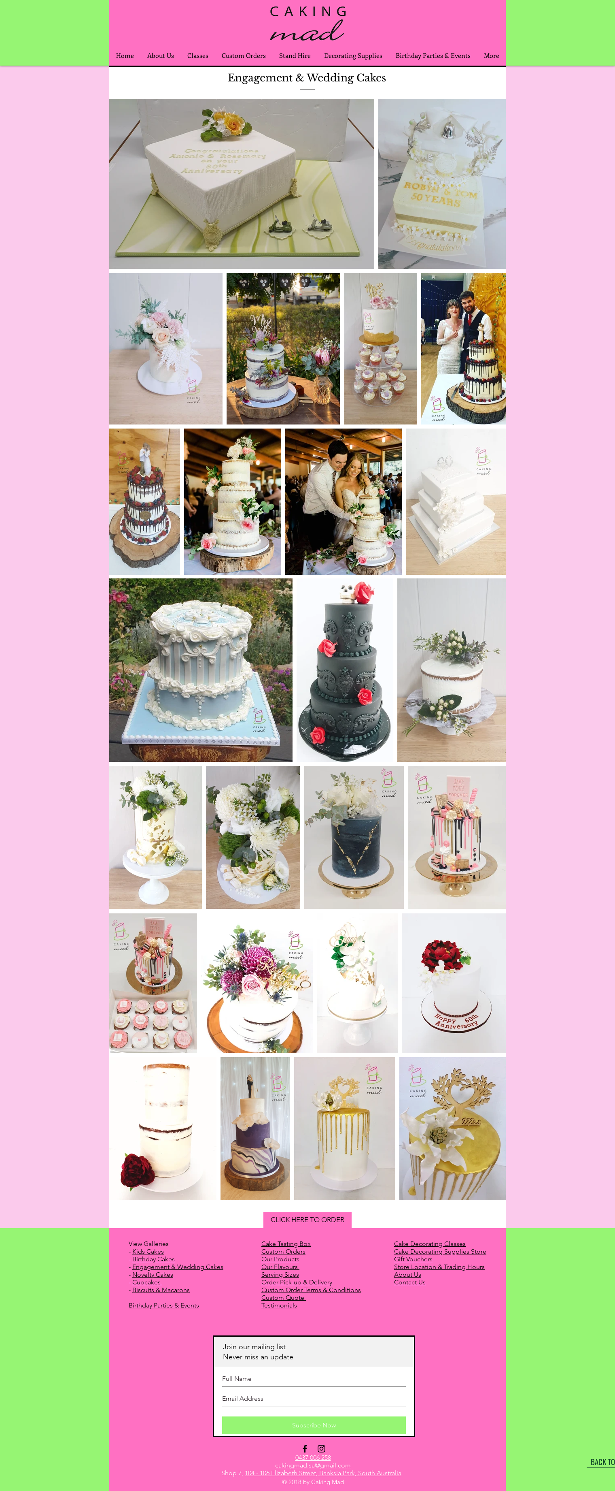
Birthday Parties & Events (164, 1305)
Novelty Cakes (152, 1274)
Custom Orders (283, 1251)
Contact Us (410, 1282)
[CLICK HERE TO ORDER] (307, 1220)
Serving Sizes (280, 1274)
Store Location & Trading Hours (439, 1267)
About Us (407, 1274)
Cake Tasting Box (286, 1244)
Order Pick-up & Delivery (296, 1282)
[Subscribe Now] (314, 1425)
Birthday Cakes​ (153, 1259)
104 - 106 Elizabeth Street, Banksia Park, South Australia (323, 1473)
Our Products (280, 1259)
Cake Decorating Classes (430, 1244)
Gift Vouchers (413, 1259)
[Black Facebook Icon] (305, 1449)
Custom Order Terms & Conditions (311, 1290)
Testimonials (279, 1305)
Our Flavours (280, 1267)
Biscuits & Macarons (161, 1290)
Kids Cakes (148, 1251)
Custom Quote (283, 1297)
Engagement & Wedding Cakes (177, 1267)
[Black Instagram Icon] (321, 1449)
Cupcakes (147, 1282)
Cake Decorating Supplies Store (440, 1251)
